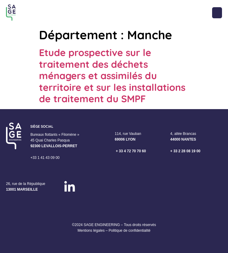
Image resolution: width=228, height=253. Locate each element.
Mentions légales (91, 230)
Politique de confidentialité (129, 230)
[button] (217, 12)
